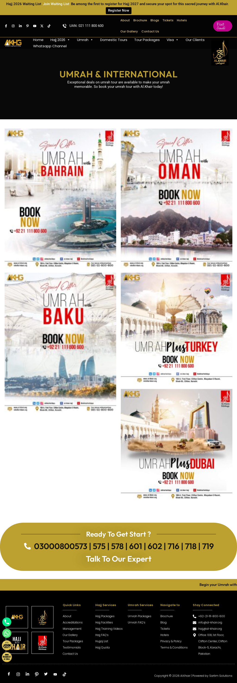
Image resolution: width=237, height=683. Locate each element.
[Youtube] (34, 26)
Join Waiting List (56, 4)
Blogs (154, 20)
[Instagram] (13, 26)
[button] (222, 26)
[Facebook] (6, 26)
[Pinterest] (36, 674)
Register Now (118, 10)
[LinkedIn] (27, 674)
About (125, 20)
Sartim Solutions (220, 676)
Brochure (140, 20)
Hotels (182, 20)
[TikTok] (49, 26)
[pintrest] (27, 26)
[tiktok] (64, 674)
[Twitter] (42, 26)
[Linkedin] (20, 26)
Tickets (167, 20)
